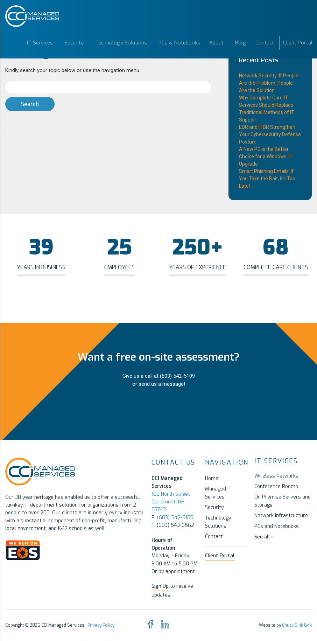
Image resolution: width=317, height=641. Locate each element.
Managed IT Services (218, 493)
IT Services (40, 42)
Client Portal (297, 42)
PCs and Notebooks (276, 526)
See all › (263, 537)
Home (211, 478)
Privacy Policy (100, 625)
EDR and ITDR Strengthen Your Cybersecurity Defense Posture (270, 134)
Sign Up (160, 586)
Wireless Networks (276, 476)
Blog (240, 42)
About (216, 42)
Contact (264, 42)
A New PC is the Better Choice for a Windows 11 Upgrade (266, 156)
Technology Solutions (121, 42)
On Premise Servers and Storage (282, 501)
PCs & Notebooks (179, 42)
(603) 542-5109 (177, 376)
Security (74, 42)
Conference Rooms (276, 486)
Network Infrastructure (281, 515)
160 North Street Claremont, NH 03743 (171, 502)
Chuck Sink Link (297, 625)
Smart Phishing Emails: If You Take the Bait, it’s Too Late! (267, 178)
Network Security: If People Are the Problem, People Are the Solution (268, 83)
